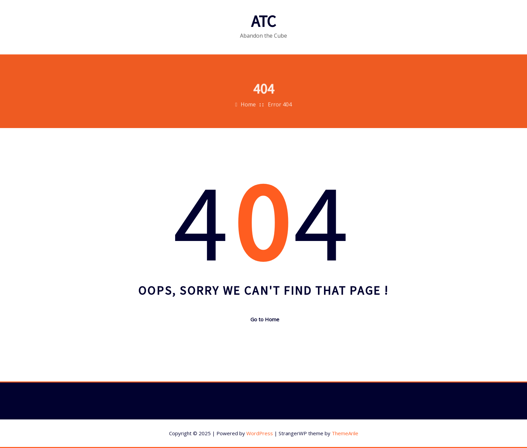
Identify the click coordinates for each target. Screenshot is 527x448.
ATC (263, 21)
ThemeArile (345, 433)
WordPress (259, 433)
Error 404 (280, 108)
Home (248, 108)
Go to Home (263, 319)
